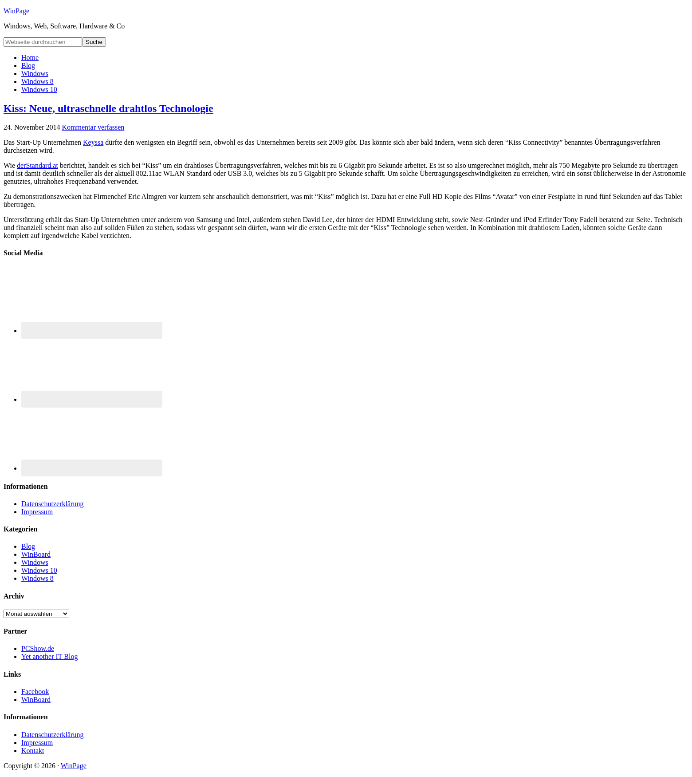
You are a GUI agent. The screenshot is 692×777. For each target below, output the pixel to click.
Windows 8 (37, 578)
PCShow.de (37, 648)
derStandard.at (37, 165)
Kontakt (32, 750)
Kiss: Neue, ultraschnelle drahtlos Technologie (108, 108)
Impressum (37, 511)
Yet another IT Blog (49, 656)
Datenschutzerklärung (52, 503)
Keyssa (93, 142)
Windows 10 (39, 570)
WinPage (16, 11)
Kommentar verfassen (93, 127)
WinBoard (36, 554)
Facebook (35, 691)
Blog (28, 546)
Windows (34, 562)
